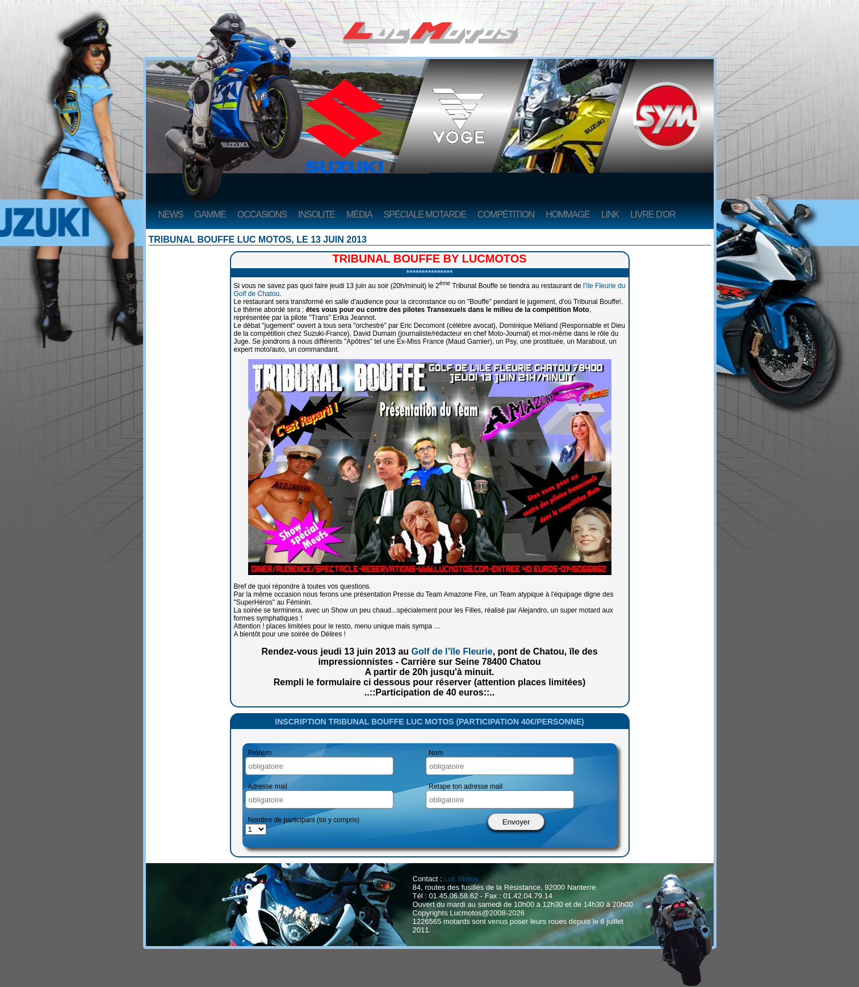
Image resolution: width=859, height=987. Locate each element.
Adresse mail (267, 786)
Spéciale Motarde (425, 214)
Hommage (567, 214)
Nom (436, 753)
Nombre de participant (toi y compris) (304, 820)
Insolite (316, 214)
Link (610, 214)
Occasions (262, 214)
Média (359, 214)
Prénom (260, 753)
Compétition (505, 214)
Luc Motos (461, 878)
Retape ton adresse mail (465, 786)
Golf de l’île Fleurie (452, 651)
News (170, 214)
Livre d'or (652, 214)
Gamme (210, 214)
